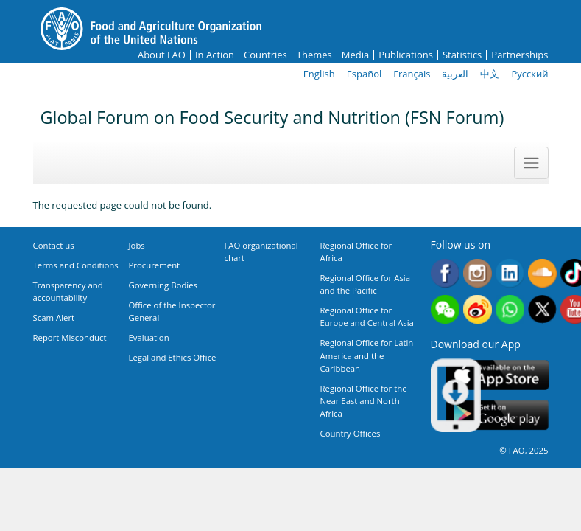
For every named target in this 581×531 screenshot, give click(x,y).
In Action (214, 55)
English (319, 73)
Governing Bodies (163, 285)
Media (355, 55)
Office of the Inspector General (172, 311)
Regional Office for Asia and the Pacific (365, 284)
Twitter (542, 309)
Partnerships (519, 55)
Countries (265, 55)
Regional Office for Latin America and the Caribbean (367, 355)
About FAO (162, 55)
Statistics (462, 55)
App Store (497, 375)
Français (411, 73)
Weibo (477, 309)
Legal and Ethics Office (172, 357)
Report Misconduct (70, 337)
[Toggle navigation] (531, 163)
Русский (529, 73)
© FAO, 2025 (523, 450)
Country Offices (350, 433)
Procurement (154, 265)
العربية (455, 73)
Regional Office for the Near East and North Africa (363, 401)
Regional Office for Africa (356, 251)
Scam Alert (54, 317)
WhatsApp (510, 309)
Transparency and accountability (68, 291)
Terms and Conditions (76, 265)
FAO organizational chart (261, 251)
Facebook (445, 273)
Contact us (53, 245)
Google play (497, 415)
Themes (314, 55)
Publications (405, 55)
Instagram (477, 273)
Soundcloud (542, 273)
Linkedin (510, 273)
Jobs (137, 245)
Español (364, 73)
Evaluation (149, 337)
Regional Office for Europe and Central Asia (367, 316)
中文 (489, 73)
